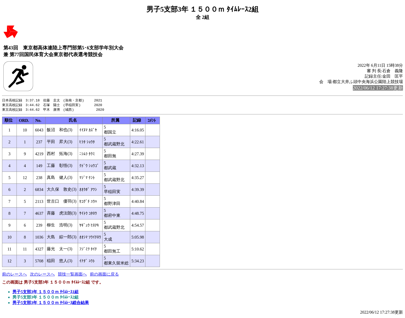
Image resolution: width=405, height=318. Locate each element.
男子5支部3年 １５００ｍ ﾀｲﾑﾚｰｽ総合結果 (50, 303)
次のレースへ (42, 275)
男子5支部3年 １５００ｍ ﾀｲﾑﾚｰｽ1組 (45, 292)
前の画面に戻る (104, 275)
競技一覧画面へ (72, 275)
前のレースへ (14, 275)
